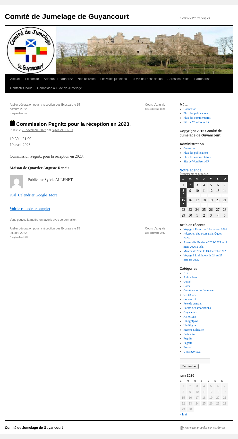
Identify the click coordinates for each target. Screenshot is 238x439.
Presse (187, 347)
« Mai (183, 414)
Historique (190, 316)
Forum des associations (197, 308)
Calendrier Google (32, 195)
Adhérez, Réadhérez (58, 79)
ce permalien (68, 219)
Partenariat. (202, 79)
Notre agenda (191, 170)
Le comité (32, 79)
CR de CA (190, 294)
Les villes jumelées (113, 79)
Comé (187, 281)
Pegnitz (188, 338)
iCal (13, 195)
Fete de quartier (193, 303)
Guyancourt (190, 312)
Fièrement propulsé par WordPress (205, 427)
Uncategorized (192, 351)
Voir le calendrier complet (30, 209)
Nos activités (87, 79)
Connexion (190, 109)
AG (186, 273)
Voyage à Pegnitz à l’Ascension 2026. (206, 229)
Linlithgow (190, 325)
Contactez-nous (21, 88)
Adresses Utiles (178, 79)
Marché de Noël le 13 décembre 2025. (206, 251)
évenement (190, 299)
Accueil (15, 79)
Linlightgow (191, 321)
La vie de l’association (147, 79)
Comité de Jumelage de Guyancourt (67, 16)
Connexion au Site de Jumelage (59, 88)
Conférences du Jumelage (198, 290)
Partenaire (190, 334)
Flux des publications (196, 113)
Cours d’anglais (126, 107)
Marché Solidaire (194, 329)
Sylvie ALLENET (62, 130)
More (53, 195)
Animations (190, 277)
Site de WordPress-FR (196, 122)
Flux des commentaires (197, 117)
